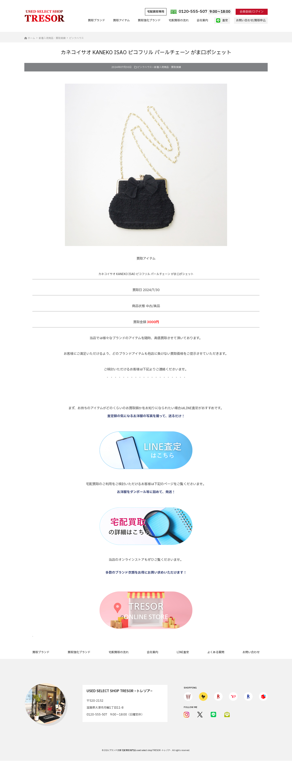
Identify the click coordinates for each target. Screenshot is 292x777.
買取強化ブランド (149, 20)
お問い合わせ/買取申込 (251, 20)
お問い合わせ (251, 652)
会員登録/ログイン (252, 12)
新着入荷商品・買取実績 (167, 67)
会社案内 (202, 20)
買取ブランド (96, 20)
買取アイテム (121, 20)
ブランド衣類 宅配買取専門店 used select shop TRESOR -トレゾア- (140, 750)
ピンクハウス (144, 67)
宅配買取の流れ (179, 20)
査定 (222, 20)
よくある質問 (215, 652)
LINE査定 (183, 652)
